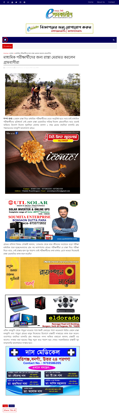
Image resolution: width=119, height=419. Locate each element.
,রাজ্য (37, 67)
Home (90, 2)
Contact (111, 2)
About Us (101, 2)
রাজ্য (11, 53)
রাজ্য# (12, 406)
